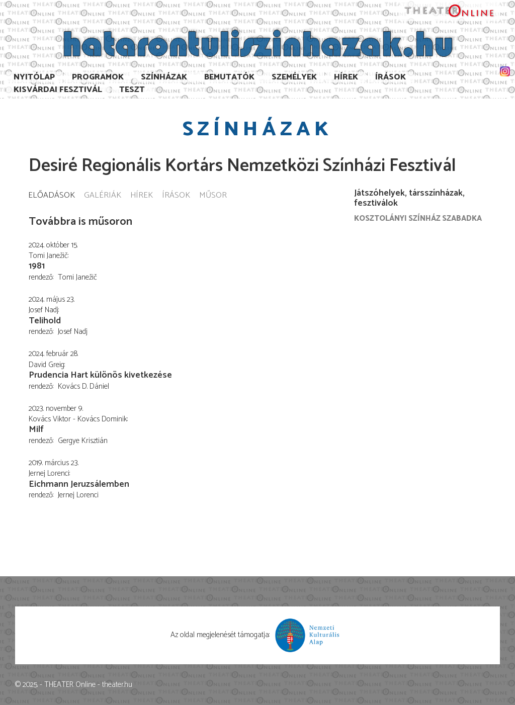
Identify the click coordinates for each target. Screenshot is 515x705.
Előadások (51, 196)
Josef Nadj (73, 331)
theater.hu (117, 684)
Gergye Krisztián (83, 440)
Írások (390, 77)
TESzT (132, 89)
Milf (36, 429)
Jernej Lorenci (78, 495)
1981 (37, 266)
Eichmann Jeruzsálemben (79, 484)
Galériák (102, 196)
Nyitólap (34, 77)
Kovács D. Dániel (83, 386)
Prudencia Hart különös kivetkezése (100, 375)
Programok (98, 77)
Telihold (45, 320)
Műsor (213, 196)
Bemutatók (229, 77)
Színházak (164, 77)
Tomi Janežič (77, 277)
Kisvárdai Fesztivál (58, 89)
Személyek (294, 77)
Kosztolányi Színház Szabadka (418, 218)
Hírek (346, 77)
